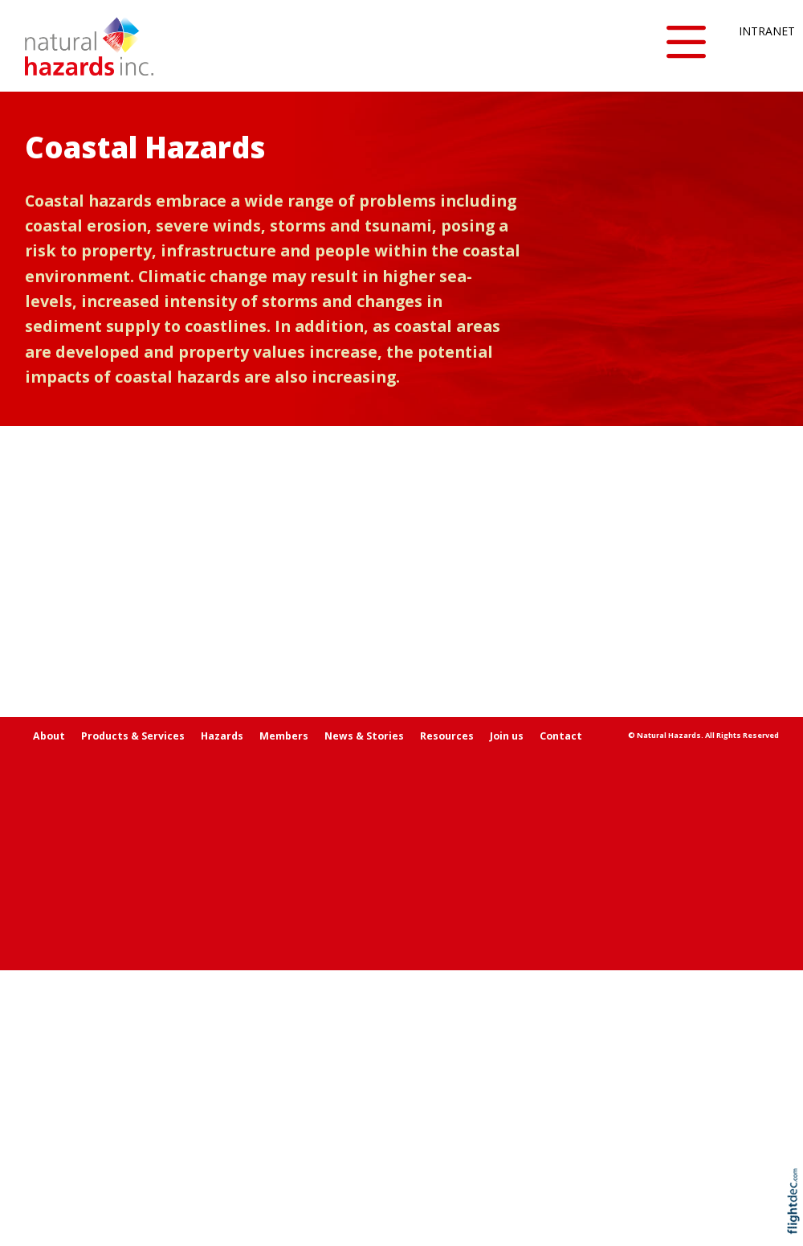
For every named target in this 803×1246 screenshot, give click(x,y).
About (49, 1012)
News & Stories (364, 1012)
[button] (686, 43)
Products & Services (133, 1012)
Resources (447, 1012)
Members (283, 1012)
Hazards (222, 1012)
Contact (561, 1012)
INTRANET (758, 31)
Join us (507, 1012)
